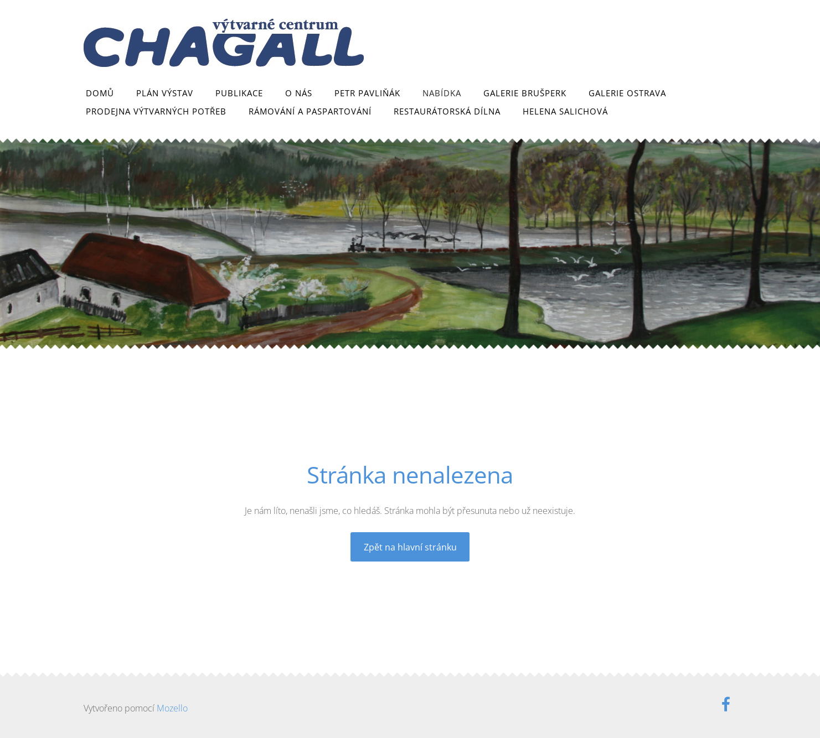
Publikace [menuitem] (239, 92)
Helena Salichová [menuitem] (565, 111)
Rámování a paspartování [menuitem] (310, 111)
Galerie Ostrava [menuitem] (627, 92)
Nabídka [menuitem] (441, 92)
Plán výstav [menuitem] (164, 92)
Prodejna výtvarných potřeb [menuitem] (156, 111)
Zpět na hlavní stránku (410, 547)
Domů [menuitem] (100, 92)
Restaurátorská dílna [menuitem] (447, 111)
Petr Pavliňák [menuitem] (367, 92)
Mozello (172, 708)
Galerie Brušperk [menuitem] (524, 92)
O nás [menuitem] (298, 92)
